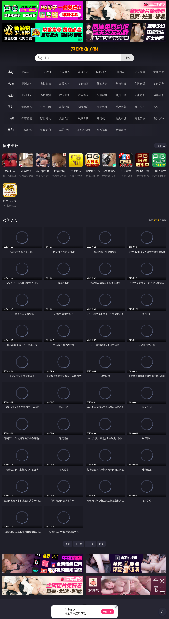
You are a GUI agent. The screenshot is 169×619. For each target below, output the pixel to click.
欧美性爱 (83, 95)
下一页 (90, 543)
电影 (10, 95)
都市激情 (26, 118)
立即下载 (107, 611)
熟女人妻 (102, 83)
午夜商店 (45, 130)
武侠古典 (83, 118)
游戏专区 (83, 72)
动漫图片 (83, 106)
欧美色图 (64, 106)
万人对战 (64, 72)
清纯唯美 (121, 106)
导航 (10, 129)
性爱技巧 (158, 118)
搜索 (127, 58)
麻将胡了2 (102, 72)
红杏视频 (102, 130)
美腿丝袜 (102, 106)
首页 (67, 543)
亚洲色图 (45, 106)
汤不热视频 (83, 130)
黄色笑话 (140, 118)
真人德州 (45, 72)
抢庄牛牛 (158, 72)
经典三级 (121, 95)
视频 (10, 83)
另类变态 (158, 95)
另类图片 (158, 106)
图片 (10, 106)
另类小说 (121, 118)
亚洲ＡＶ (26, 83)
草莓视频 (64, 130)
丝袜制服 (121, 83)
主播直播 (140, 83)
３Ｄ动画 (83, 83)
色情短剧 (121, 130)
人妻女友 (64, 118)
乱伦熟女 (140, 95)
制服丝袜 (102, 95)
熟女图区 (140, 106)
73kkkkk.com (84, 49)
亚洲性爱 (26, 95)
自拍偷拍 (45, 83)
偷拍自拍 (45, 95)
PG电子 (26, 72)
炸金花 (121, 72)
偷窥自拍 (26, 106)
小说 (10, 118)
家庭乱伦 (45, 118)
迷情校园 (102, 118)
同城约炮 (26, 130)
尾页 (101, 543)
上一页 (78, 543)
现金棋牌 (140, 72)
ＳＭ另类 (158, 83)
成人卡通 (64, 95)
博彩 (10, 72)
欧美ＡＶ (64, 83)
